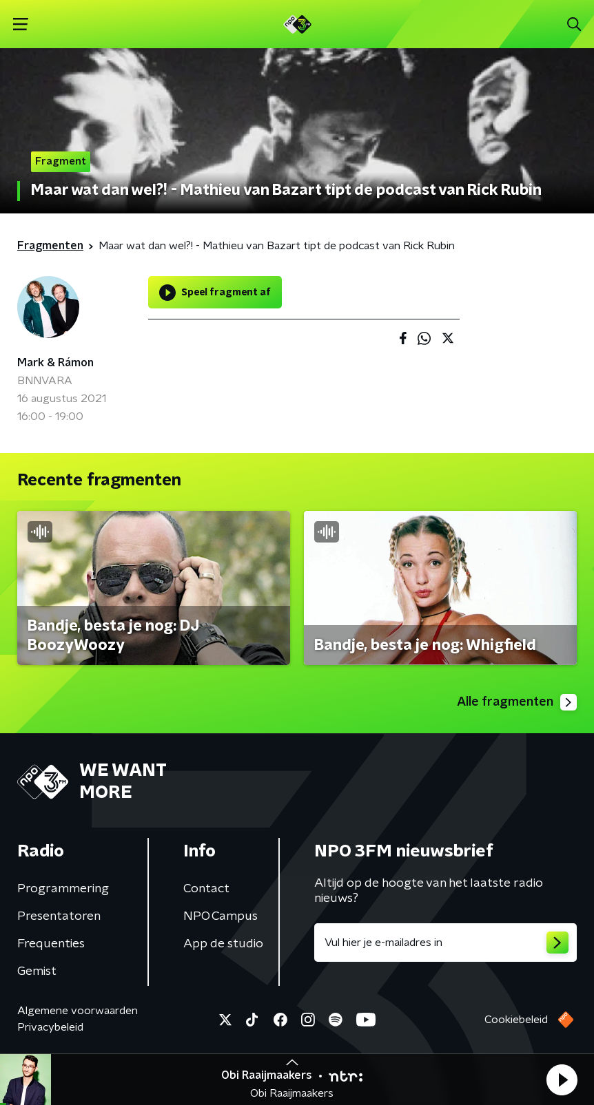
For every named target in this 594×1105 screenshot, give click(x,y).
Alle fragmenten (517, 702)
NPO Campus (220, 916)
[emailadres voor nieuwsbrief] (445, 942)
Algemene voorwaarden (77, 1010)
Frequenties (51, 944)
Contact (206, 889)
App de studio (223, 944)
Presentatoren (59, 916)
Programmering (63, 889)
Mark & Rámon (55, 362)
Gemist (37, 971)
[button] (562, 1079)
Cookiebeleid (516, 1019)
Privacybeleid (50, 1027)
